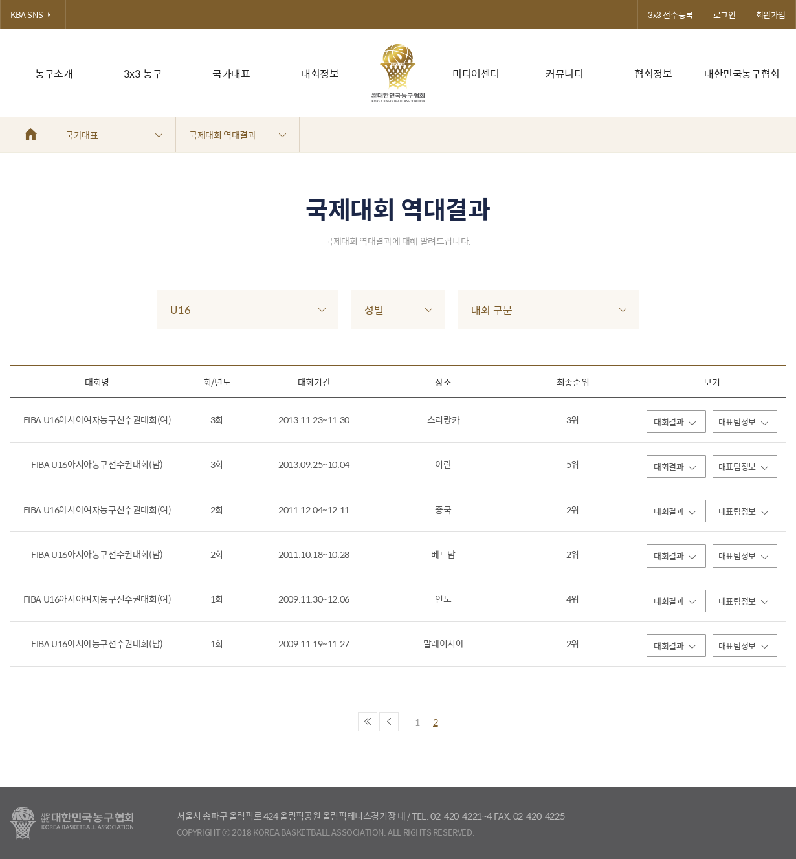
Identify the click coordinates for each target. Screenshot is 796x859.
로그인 (724, 14)
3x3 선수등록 (670, 14)
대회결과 (675, 422)
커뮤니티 (564, 73)
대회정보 (319, 73)
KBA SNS (33, 14)
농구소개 (53, 73)
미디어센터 (476, 73)
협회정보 (653, 73)
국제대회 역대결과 (237, 135)
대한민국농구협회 (742, 73)
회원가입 (771, 14)
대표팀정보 (743, 422)
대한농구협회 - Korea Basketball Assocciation (71, 823)
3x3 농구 (143, 73)
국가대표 (231, 73)
